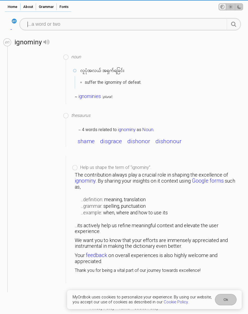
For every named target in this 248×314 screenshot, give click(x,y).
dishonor (138, 141)
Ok (225, 300)
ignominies (89, 96)
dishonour (168, 141)
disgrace (111, 141)
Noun (147, 129)
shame (86, 141)
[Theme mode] (231, 6)
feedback (96, 255)
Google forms (208, 181)
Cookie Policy (176, 301)
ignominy (127, 129)
